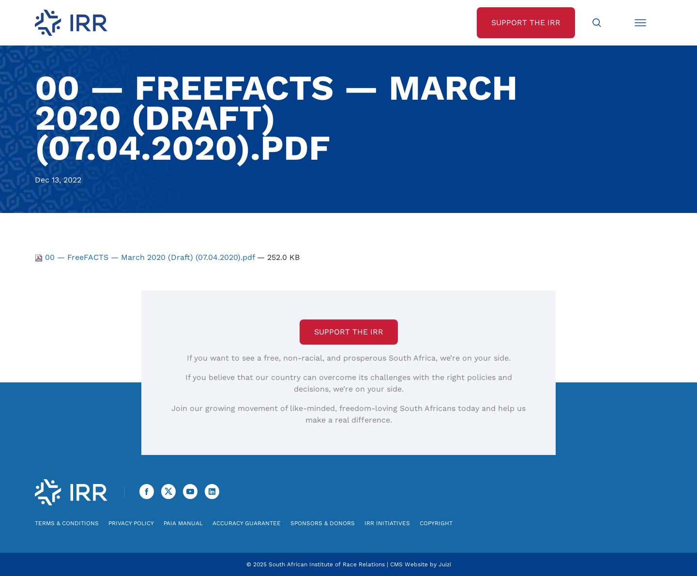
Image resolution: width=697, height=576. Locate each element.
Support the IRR (348, 331)
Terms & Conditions (67, 523)
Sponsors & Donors (322, 523)
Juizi (445, 564)
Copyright (436, 523)
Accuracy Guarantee (246, 523)
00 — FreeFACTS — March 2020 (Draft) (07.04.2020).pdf (146, 257)
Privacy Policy (131, 523)
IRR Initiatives (387, 523)
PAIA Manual (183, 523)
